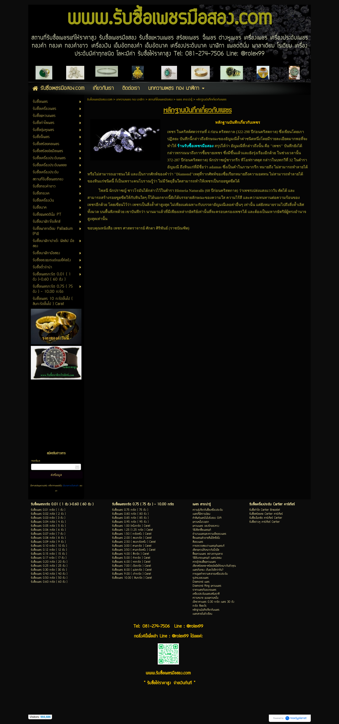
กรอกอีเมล (35, 461)
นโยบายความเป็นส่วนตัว (71, 485)
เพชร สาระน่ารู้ (184, 99)
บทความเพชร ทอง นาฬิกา (130, 99)
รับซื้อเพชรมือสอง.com (99, 99)
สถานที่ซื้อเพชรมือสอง (160, 99)
